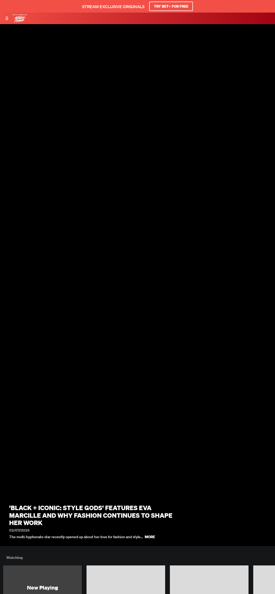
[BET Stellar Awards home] (20, 21)
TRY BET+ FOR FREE (171, 6)
